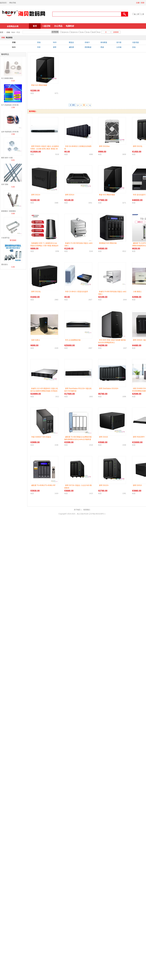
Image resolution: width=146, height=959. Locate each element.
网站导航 (12, 3)
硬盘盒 (71, 42)
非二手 (136, 14)
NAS (13, 32)
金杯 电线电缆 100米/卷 (10, 132)
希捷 (102, 47)
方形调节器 (5, 238)
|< (78, 105)
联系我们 (86, 510)
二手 (142, 14)
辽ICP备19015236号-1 (97, 514)
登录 (142, 3)
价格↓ (82, 32)
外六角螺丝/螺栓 (7, 78)
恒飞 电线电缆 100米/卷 (10, 105)
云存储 (118, 47)
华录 (38, 47)
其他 (38, 42)
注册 (137, 3)
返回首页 (3, 3)
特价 (99, 32)
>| (90, 105)
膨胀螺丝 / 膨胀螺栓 (8, 211)
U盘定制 (46, 26)
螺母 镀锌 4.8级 (7, 158)
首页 (35, 26)
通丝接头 (4, 264)
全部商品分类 (12, 26)
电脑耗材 (70, 26)
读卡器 (118, 42)
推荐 (93, 32)
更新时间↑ (75, 32)
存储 (8, 32)
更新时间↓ (65, 32)
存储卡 (87, 42)
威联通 (71, 47)
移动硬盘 (104, 42)
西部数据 (88, 47)
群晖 (54, 47)
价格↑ (88, 32)
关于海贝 (77, 510)
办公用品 (58, 26)
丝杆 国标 (4, 184)
